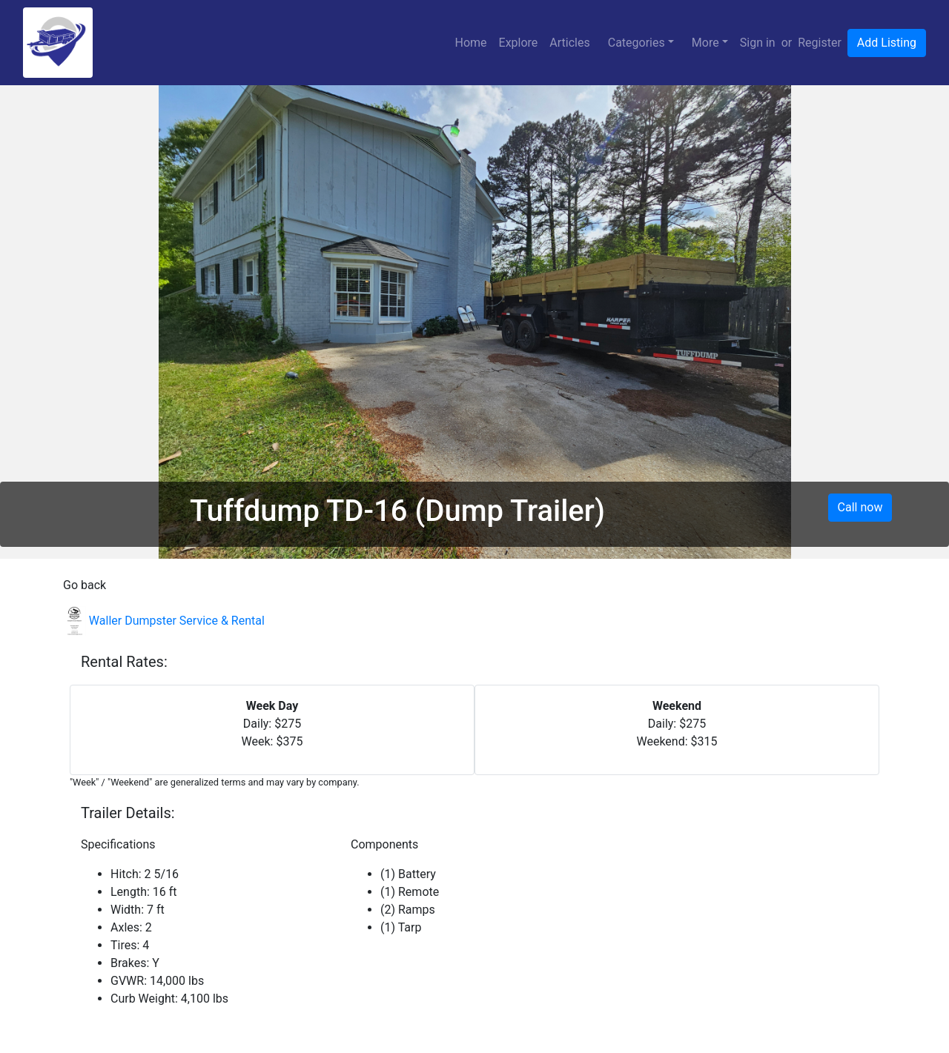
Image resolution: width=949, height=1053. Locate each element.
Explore (518, 43)
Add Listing (886, 43)
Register (819, 43)
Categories (636, 43)
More (705, 43)
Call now (860, 507)
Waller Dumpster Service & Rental (164, 621)
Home (470, 43)
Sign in (758, 43)
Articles (569, 43)
